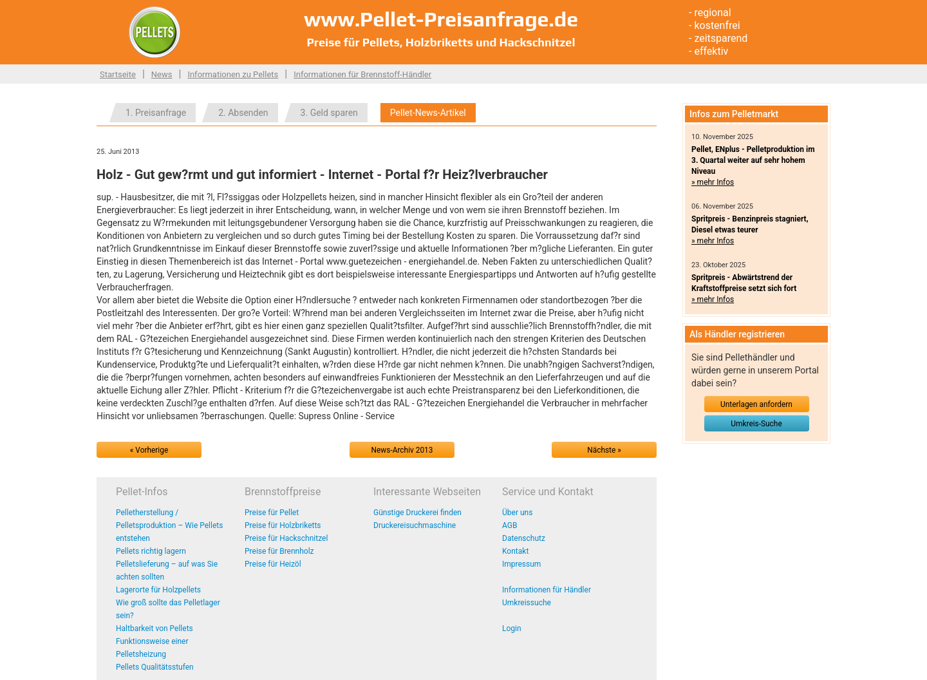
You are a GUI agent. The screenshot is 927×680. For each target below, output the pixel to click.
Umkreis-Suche (756, 423)
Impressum (521, 564)
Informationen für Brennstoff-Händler (362, 74)
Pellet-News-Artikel (428, 113)
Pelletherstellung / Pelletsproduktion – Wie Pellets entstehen (169, 525)
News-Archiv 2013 (402, 450)
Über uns (517, 512)
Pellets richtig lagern (151, 551)
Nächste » (604, 450)
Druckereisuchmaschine (414, 525)
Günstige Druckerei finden (417, 512)
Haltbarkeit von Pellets (154, 628)
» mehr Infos (712, 182)
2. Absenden (243, 113)
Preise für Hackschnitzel (286, 538)
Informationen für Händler (546, 589)
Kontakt (515, 551)
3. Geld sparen (329, 113)
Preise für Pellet (272, 512)
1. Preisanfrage (156, 113)
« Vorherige (149, 450)
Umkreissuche (526, 602)
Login (511, 628)
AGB (509, 525)
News (162, 74)
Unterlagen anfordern (756, 404)
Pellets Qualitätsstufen (155, 667)
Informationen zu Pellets (232, 74)
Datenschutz (523, 538)
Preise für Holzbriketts (283, 525)
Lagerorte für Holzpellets (158, 589)
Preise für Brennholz (279, 551)
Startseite (118, 74)
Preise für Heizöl (273, 564)
